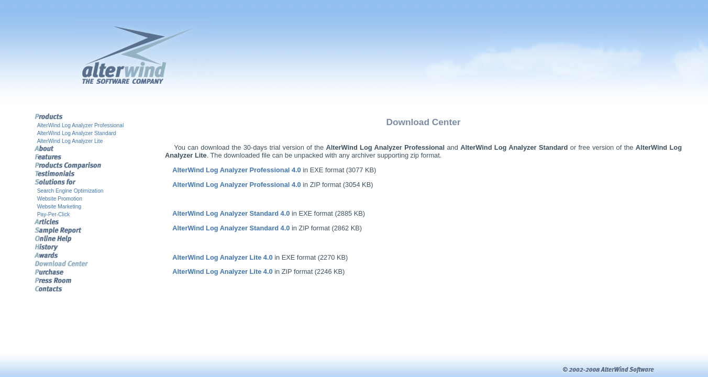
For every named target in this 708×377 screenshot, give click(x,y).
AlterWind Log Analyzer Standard (76, 133)
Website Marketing (59, 206)
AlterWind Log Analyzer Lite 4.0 (222, 257)
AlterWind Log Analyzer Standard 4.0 (231, 213)
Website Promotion (59, 199)
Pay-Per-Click (53, 214)
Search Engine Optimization (70, 191)
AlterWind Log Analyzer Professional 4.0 (236, 170)
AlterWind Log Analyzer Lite (70, 141)
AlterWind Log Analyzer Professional (80, 125)
